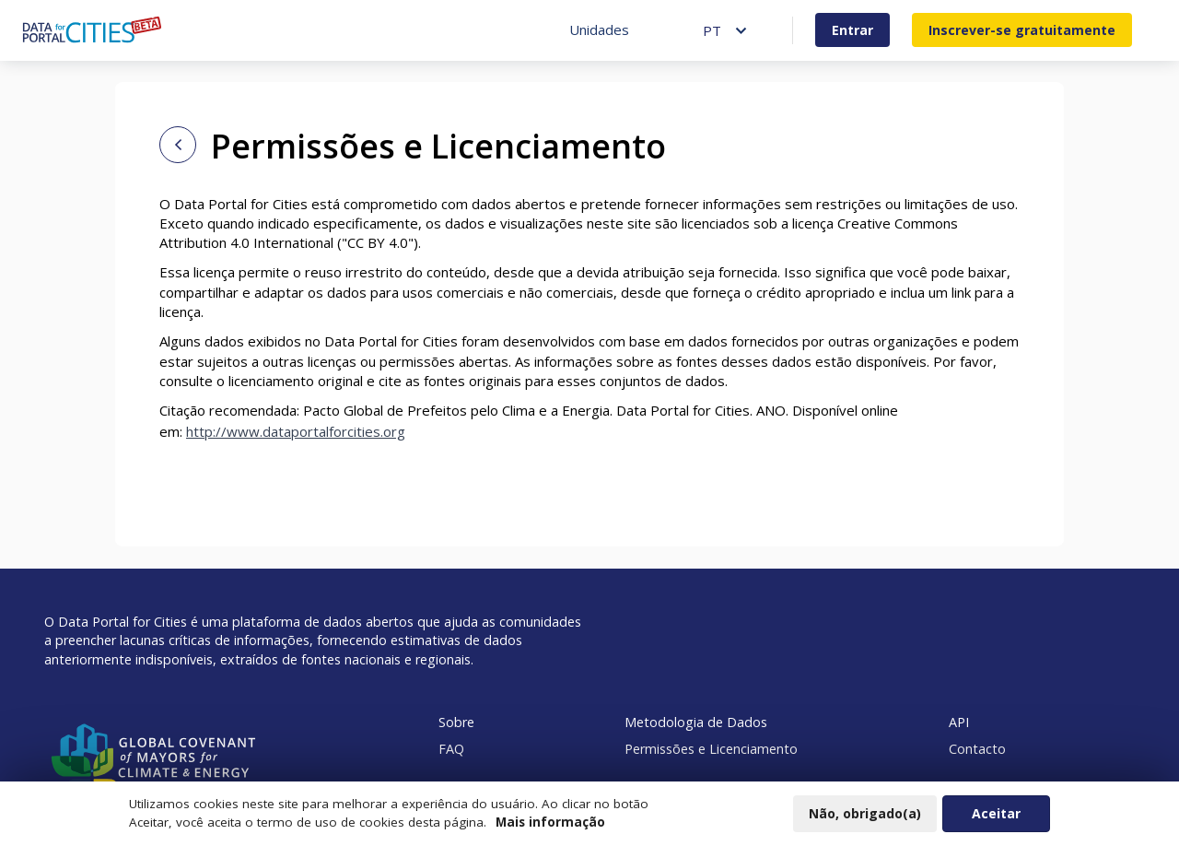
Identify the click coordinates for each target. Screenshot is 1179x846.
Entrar (852, 30)
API (959, 722)
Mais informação (550, 826)
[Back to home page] (177, 144)
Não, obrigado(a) (865, 818)
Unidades (599, 29)
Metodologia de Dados (696, 722)
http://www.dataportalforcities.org (295, 431)
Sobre (456, 722)
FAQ (451, 749)
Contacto (977, 749)
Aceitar (996, 818)
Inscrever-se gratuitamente (1021, 30)
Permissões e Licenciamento (711, 749)
